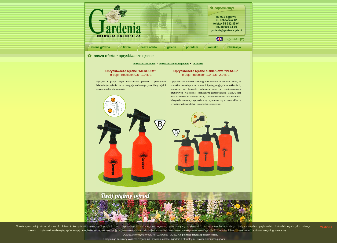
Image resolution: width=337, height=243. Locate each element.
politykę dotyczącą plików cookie (199, 234)
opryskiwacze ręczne (144, 63)
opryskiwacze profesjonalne (174, 63)
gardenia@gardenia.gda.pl (226, 30)
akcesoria (198, 63)
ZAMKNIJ (326, 227)
